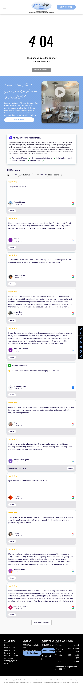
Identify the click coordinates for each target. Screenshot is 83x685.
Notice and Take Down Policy (53, 680)
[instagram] (50, 656)
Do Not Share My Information (24, 680)
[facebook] (42, 656)
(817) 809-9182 (48, 645)
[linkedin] (42, 659)
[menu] (5, 8)
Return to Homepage (41, 69)
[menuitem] (12, 645)
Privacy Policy (10, 680)
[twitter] (46, 656)
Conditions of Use (38, 680)
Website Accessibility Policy (69, 680)
